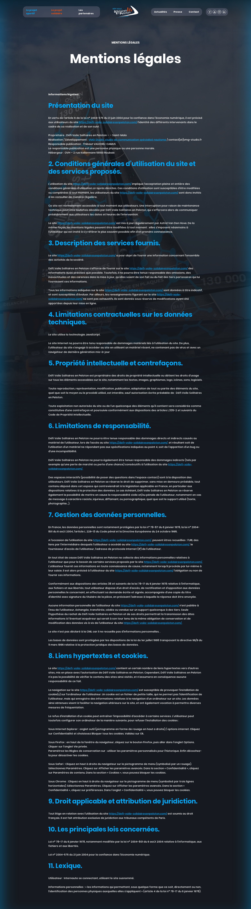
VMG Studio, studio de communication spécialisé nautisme (127, 140)
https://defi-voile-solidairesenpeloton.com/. (173, 562)
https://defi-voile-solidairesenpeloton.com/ (108, 122)
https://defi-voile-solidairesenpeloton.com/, (138, 442)
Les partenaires (86, 11)
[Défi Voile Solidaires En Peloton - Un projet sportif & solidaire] (125, 11)
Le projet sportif (31, 11)
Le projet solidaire (56, 11)
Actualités (160, 11)
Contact (194, 11)
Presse (178, 11)
